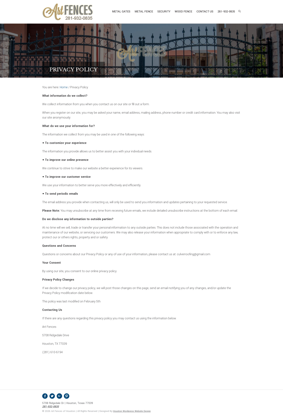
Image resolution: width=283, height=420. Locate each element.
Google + (59, 396)
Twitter (52, 396)
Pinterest (66, 396)
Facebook (45, 396)
